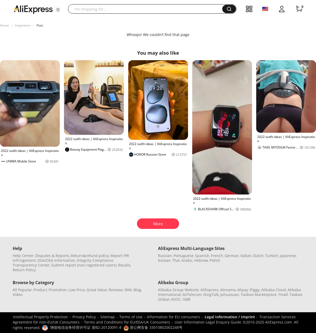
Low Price (76, 289)
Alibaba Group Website (178, 289)
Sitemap (107, 316)
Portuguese (184, 255)
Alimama (228, 289)
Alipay (242, 289)
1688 (186, 299)
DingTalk (211, 294)
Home (4, 25)
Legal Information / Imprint (230, 316)
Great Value (97, 289)
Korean (164, 260)
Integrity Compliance (95, 260)
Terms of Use (130, 316)
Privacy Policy (84, 316)
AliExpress (209, 289)
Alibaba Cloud (273, 289)
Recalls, (124, 265)
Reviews (116, 289)
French (217, 255)
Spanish (202, 255)
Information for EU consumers (173, 316)
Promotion (58, 289)
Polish (215, 260)
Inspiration (23, 25)
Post (40, 25)
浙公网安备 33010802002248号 (153, 327)
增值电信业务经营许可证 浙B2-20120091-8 (85, 327)
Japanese (288, 255)
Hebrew (201, 260)
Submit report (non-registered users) (83, 265)
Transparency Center (31, 265)
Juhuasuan (229, 294)
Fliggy (255, 289)
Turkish (271, 255)
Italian (245, 255)
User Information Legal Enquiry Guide (208, 322)
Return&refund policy (90, 255)
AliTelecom (192, 294)
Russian (165, 255)
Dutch (258, 255)
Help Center (23, 255)
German (232, 255)
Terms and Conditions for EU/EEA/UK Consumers (127, 322)
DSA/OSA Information (56, 260)
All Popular (22, 289)
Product (40, 289)
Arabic (187, 260)
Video (17, 294)
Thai (176, 260)
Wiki (128, 289)
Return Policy (24, 269)
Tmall (283, 294)
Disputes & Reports (52, 255)
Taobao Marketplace (258, 294)
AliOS (175, 299)
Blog (137, 289)
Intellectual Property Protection (40, 316)
